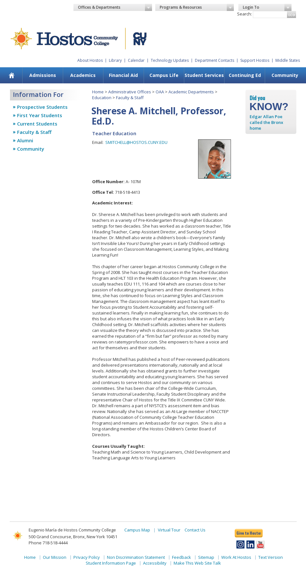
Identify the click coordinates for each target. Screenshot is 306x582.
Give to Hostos (248, 533)
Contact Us (195, 530)
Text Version (270, 557)
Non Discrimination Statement (136, 557)
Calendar (136, 60)
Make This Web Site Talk (197, 563)
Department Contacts (214, 60)
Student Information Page (111, 563)
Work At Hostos (236, 557)
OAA (160, 92)
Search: (244, 14)
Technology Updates (170, 60)
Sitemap (206, 557)
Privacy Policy (86, 557)
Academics (83, 75)
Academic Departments (191, 92)
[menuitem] (12, 75)
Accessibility (155, 563)
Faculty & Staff (34, 132)
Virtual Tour (169, 530)
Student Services (204, 75)
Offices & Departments (115, 7)
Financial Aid (123, 75)
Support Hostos (254, 60)
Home (98, 92)
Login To (267, 7)
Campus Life (163, 75)
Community (285, 75)
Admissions (42, 75)
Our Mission (54, 557)
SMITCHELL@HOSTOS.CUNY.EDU (136, 142)
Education (101, 97)
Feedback (181, 557)
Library (115, 60)
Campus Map (137, 530)
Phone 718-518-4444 (48, 543)
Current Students (37, 124)
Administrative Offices (129, 92)
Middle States (287, 60)
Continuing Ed (245, 75)
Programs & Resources (197, 7)
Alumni (25, 140)
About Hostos (90, 60)
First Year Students (39, 115)
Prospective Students (42, 107)
